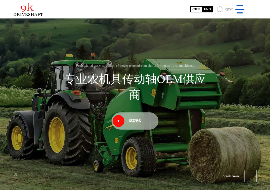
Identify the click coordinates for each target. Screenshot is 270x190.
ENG (207, 9)
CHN (196, 9)
